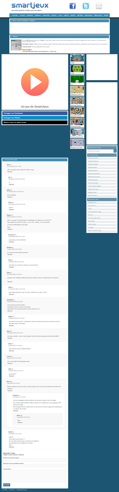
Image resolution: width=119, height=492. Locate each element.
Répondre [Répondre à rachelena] (11, 242)
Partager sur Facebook (13, 113)
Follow (85, 6)
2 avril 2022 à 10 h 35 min (13, 383)
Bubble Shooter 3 (93, 195)
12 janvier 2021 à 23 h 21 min (15, 370)
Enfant (54, 15)
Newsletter (99, 6)
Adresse (30, 15)
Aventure (46, 15)
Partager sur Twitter (12, 118)
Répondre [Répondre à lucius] (10, 363)
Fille (60, 15)
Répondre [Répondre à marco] (10, 390)
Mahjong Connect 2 (93, 189)
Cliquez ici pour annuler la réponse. (13, 455)
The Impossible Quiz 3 (94, 218)
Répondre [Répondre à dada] (11, 267)
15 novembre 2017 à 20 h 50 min (15, 191)
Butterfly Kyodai (92, 167)
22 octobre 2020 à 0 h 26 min (14, 274)
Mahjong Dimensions (94, 173)
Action (22, 15)
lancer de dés (31, 41)
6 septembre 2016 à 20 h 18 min (16, 179)
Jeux (14, 20)
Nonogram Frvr (92, 202)
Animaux (38, 15)
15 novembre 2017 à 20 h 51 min (16, 204)
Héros (66, 15)
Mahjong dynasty (93, 180)
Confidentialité (21, 489)
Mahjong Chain (92, 192)
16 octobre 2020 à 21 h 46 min (16, 261)
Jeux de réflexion (22, 20)
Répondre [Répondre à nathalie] (10, 254)
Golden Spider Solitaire (94, 186)
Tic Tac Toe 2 (91, 205)
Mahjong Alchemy (93, 164)
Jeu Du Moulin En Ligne (94, 211)
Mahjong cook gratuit (94, 176)
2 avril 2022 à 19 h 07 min (23, 417)
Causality (90, 227)
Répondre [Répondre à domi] (10, 171)
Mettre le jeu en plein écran (15, 122)
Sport (106, 15)
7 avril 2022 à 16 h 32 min (15, 433)
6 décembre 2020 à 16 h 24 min (15, 301)
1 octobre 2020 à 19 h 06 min (14, 249)
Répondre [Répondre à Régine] (11, 325)
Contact (12, 489)
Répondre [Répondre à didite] (10, 197)
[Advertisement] (59, 28)
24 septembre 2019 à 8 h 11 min (16, 236)
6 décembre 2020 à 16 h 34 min (15, 332)
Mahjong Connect (93, 158)
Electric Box (91, 221)
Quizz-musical (92, 224)
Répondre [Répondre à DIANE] (11, 447)
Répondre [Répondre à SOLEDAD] (10, 311)
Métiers (80, 15)
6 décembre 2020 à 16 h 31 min (16, 318)
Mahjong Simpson (93, 161)
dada (13, 453)
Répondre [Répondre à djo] (11, 184)
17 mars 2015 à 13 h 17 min (14, 166)
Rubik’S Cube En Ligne (94, 230)
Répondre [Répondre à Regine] (10, 229)
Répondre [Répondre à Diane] (10, 338)
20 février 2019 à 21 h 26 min (14, 216)
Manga (73, 15)
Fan (72, 6)
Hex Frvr (90, 215)
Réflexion (88, 15)
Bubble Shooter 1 (93, 170)
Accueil (15, 15)
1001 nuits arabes (93, 183)
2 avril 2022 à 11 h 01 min (19, 397)
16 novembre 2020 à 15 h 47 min (16, 289)
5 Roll (89, 208)
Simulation (98, 15)
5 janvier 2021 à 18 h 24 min (14, 358)
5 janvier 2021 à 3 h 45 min (15, 345)
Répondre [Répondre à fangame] (15, 410)
